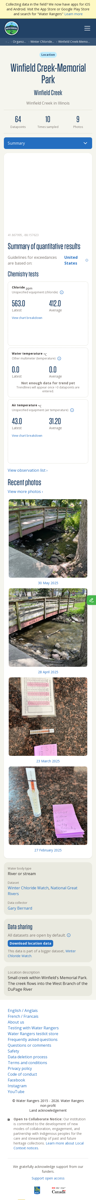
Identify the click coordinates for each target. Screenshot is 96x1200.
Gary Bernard (20, 908)
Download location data (30, 943)
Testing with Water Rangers (33, 1028)
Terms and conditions (27, 1062)
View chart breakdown (27, 318)
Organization (20, 42)
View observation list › (28, 470)
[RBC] (37, 1190)
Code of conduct (22, 1074)
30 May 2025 (48, 583)
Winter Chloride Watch (42, 42)
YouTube (16, 1091)
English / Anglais (23, 1010)
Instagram (17, 1085)
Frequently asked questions (33, 1039)
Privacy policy (20, 1068)
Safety (13, 1051)
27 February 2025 (48, 850)
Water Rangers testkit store (33, 1033)
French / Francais (23, 1016)
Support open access (48, 1178)
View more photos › (25, 491)
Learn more (73, 14)
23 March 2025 (48, 761)
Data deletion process (27, 1057)
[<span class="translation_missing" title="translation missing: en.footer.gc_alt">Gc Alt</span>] (59, 1190)
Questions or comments (29, 1045)
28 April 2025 (48, 672)
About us (16, 1022)
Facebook (16, 1080)
